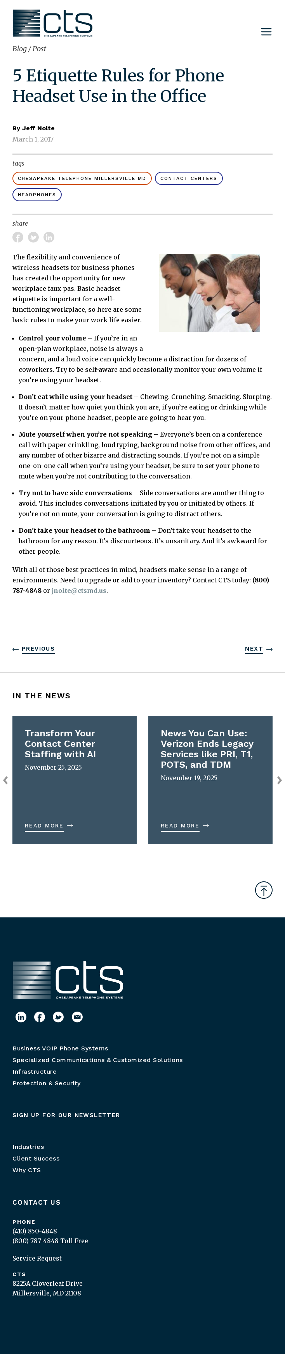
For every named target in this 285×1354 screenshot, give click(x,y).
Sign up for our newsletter (66, 1115)
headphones (37, 194)
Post (39, 48)
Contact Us (36, 1202)
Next (254, 648)
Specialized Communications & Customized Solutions (97, 1060)
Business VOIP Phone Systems (60, 1048)
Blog (20, 48)
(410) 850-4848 (34, 1231)
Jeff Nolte (38, 128)
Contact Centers (188, 178)
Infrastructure (34, 1071)
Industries (28, 1146)
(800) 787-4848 (35, 1241)
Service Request (37, 1258)
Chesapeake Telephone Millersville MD (82, 178)
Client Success (35, 1158)
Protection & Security (46, 1083)
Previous (38, 648)
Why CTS (26, 1170)
